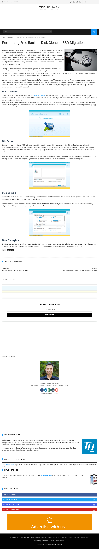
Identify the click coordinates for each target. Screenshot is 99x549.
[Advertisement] (49, 22)
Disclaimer (45, 541)
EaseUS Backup (39, 96)
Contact (52, 541)
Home (3, 37)
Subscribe (49, 315)
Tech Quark (26, 537)
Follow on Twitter (50, 500)
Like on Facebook (50, 495)
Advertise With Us (60, 541)
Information (10, 37)
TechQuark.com (46, 475)
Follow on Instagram (50, 505)
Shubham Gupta (57, 544)
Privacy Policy (37, 541)
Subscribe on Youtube (50, 510)
